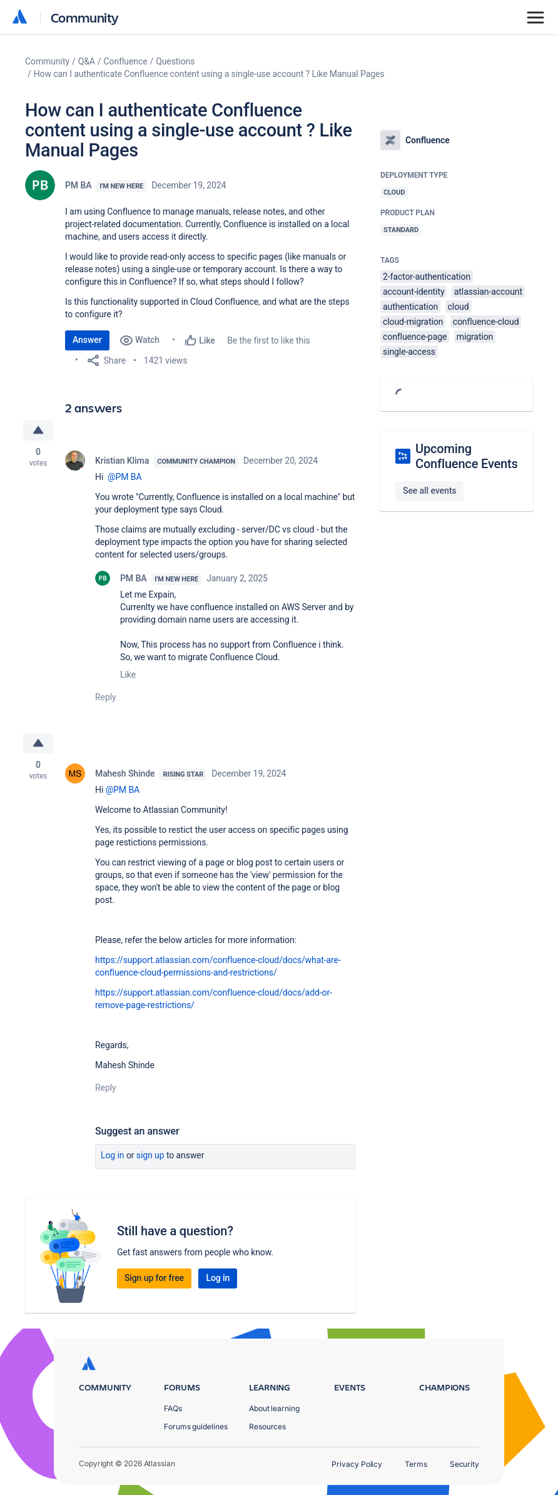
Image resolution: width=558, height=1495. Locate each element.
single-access (409, 352)
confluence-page (415, 337)
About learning (274, 1408)
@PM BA (124, 477)
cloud (458, 307)
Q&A (86, 61)
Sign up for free (154, 1278)
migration (475, 337)
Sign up (150, 1155)
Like (128, 675)
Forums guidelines (196, 1426)
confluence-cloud (486, 322)
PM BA (78, 185)
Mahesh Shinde (125, 773)
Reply (105, 697)
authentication (410, 307)
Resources (267, 1426)
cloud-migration (413, 322)
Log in (112, 1155)
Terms (416, 1464)
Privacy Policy (357, 1464)
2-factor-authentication (426, 277)
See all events (429, 491)
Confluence (126, 61)
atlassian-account (488, 292)
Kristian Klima (122, 461)
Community (85, 17)
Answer (87, 340)
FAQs (173, 1408)
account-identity (413, 292)
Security (464, 1464)
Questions (175, 61)
